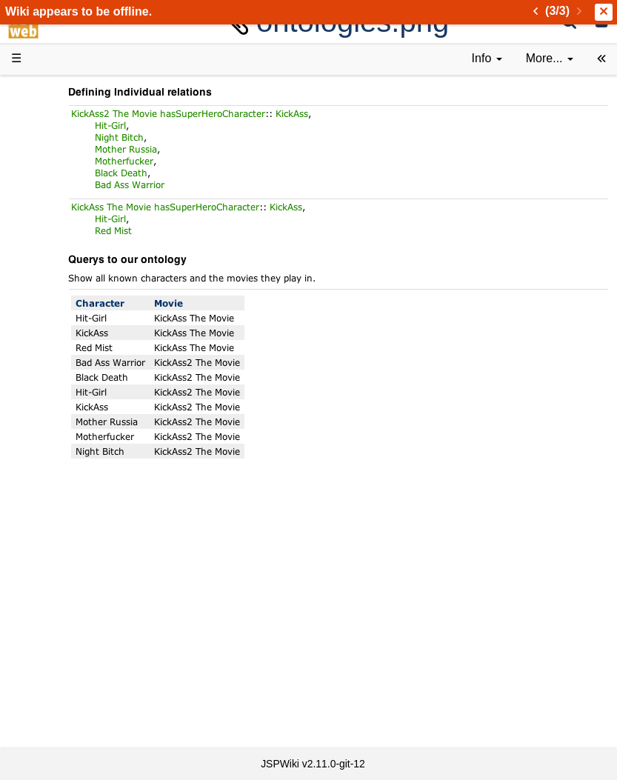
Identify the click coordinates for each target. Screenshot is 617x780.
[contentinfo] (487, 59)
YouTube (64, 537)
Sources (62, 453)
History (59, 201)
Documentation (81, 285)
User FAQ (67, 302)
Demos (60, 319)
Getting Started (81, 369)
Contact (61, 672)
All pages (65, 587)
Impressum (70, 689)
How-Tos (64, 386)
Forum (58, 520)
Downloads (70, 150)
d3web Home (47, 91)
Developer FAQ (81, 402)
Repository (69, 470)
